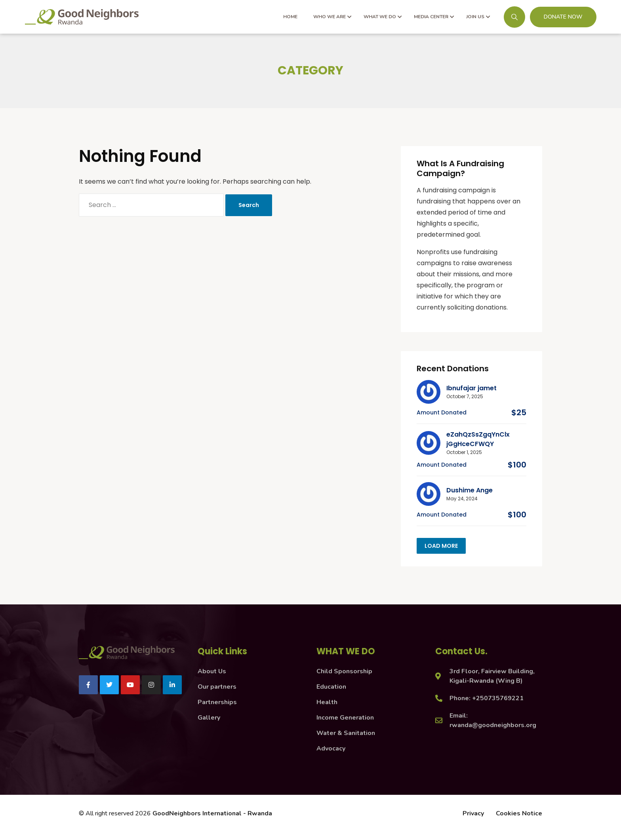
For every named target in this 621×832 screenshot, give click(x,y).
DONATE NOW (563, 17)
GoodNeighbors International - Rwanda (212, 813)
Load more (441, 546)
